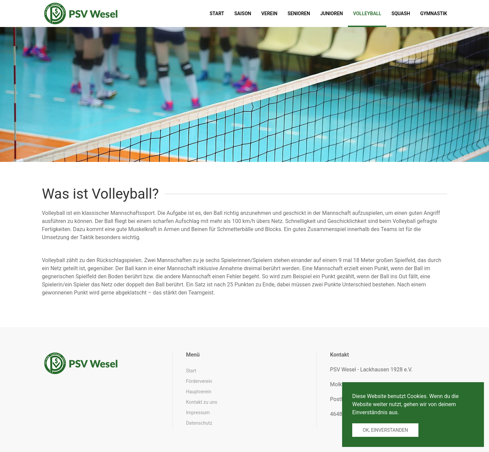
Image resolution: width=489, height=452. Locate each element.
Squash (400, 13)
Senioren (298, 13)
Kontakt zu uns (201, 402)
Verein (269, 13)
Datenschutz (199, 423)
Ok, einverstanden (385, 430)
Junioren (331, 13)
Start (217, 13)
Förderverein (199, 381)
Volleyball (367, 13)
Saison (242, 13)
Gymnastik (433, 13)
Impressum (198, 412)
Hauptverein (198, 391)
